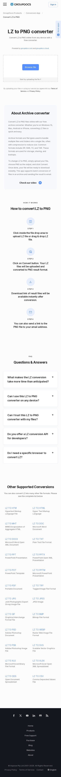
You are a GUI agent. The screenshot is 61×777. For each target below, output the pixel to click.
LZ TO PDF (10, 585)
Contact (40, 770)
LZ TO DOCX (11, 539)
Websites (30, 750)
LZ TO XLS (10, 660)
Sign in (53, 5)
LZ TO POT (10, 570)
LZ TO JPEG (39, 598)
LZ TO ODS (10, 676)
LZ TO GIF (10, 614)
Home (30, 726)
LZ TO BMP (38, 614)
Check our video (28, 182)
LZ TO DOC (38, 523)
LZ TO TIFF (38, 585)
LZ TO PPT (10, 554)
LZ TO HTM (11, 508)
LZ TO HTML (39, 508)
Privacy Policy (35, 91)
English (53, 770)
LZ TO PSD (10, 629)
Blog (30, 745)
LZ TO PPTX (39, 554)
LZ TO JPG (10, 598)
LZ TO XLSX (39, 660)
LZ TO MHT (11, 523)
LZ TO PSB (10, 645)
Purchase (30, 740)
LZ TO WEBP (39, 629)
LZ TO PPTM (39, 570)
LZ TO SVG (38, 645)
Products (31, 731)
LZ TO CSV (38, 676)
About (30, 755)
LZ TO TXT (38, 539)
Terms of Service (26, 770)
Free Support (30, 735)
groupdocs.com (27, 48)
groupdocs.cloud (42, 48)
